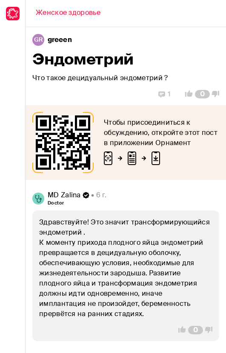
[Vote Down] (218, 94)
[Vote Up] (186, 94)
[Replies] (164, 94)
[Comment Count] (202, 94)
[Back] (68, 13)
